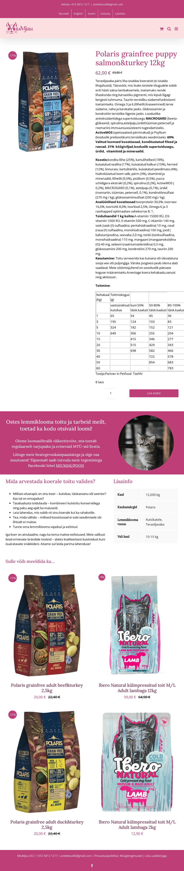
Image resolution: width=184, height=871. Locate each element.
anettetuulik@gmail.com (108, 4)
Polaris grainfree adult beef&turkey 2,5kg (47, 687)
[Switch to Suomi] (91, 13)
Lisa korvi (154, 393)
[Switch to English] (78, 13)
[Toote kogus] (111, 393)
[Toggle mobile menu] (176, 29)
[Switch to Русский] (63, 13)
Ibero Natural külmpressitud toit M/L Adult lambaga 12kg (137, 687)
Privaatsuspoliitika (106, 856)
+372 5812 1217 (47, 856)
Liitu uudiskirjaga (156, 856)
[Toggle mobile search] (169, 29)
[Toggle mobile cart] (162, 29)
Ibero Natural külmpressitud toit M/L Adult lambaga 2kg (137, 824)
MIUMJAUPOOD (70, 465)
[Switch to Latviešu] (120, 13)
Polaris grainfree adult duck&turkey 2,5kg (47, 824)
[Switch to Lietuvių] (105, 13)
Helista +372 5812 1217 (75, 4)
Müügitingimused (131, 856)
